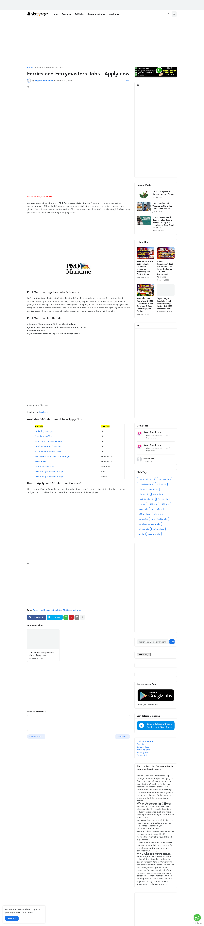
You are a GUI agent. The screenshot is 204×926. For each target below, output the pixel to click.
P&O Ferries (40, 461)
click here (43, 412)
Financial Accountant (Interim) (49, 441)
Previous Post (37, 736)
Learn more (27, 912)
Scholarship (163, 499)
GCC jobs (67, 610)
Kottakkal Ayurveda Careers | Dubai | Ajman (163, 192)
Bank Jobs (141, 744)
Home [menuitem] (55, 14)
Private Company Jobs (148, 489)
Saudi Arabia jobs (146, 499)
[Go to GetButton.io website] (197, 923)
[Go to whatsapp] (197, 917)
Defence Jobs (143, 747)
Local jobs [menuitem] (114, 14)
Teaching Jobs (143, 749)
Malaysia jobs (165, 479)
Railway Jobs (143, 752)
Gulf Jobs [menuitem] (79, 14)
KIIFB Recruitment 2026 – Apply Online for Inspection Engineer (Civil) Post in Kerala (145, 268)
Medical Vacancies (145, 741)
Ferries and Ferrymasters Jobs (49, 68)
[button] (168, 14)
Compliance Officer (44, 436)
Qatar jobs (158, 494)
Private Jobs (142, 755)
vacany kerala (154, 534)
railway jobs (144, 529)
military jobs (144, 514)
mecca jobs (143, 509)
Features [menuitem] (66, 14)
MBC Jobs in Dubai (147, 479)
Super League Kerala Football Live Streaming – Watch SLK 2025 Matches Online (164, 303)
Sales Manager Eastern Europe (49, 471)
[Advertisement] (102, 42)
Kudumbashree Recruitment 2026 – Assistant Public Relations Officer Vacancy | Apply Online (145, 304)
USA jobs (165, 504)
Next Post (122, 736)
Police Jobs (161, 484)
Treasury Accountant (44, 466)
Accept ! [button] (12, 918)
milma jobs (158, 514)
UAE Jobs (153, 504)
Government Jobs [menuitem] (96, 14)
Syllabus (142, 504)
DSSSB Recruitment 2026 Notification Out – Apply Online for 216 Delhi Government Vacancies (165, 269)
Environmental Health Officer (48, 451)
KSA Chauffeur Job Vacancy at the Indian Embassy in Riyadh (162, 206)
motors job (143, 519)
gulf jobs (77, 610)
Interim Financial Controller (48, 446)
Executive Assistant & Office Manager (52, 456)
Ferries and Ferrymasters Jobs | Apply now (41, 654)
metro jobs (157, 509)
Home (30, 68)
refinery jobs (158, 529)
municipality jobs (159, 519)
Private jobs (144, 494)
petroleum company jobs (149, 524)
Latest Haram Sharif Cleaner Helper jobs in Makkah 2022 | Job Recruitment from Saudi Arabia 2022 (163, 222)
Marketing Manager (44, 431)
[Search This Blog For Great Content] (153, 641)
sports (141, 534)
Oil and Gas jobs (146, 484)
